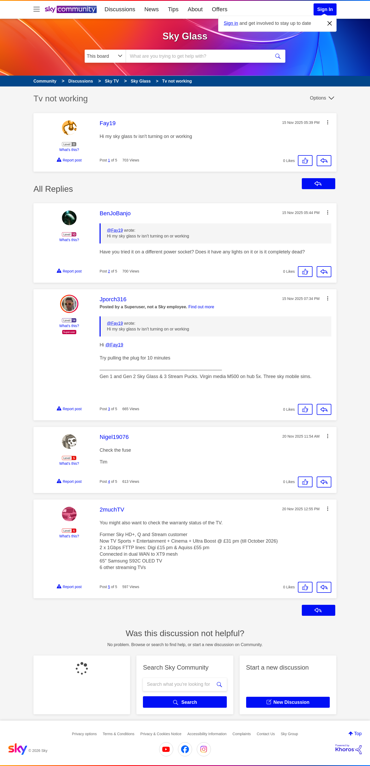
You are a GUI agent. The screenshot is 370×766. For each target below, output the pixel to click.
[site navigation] (36, 9)
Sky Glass (185, 36)
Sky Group (289, 734)
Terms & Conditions (118, 734)
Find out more (201, 307)
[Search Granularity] (105, 56)
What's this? (69, 150)
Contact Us (266, 734)
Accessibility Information (207, 734)
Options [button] (318, 98)
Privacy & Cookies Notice (160, 734)
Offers (220, 9)
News (151, 9)
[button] (327, 122)
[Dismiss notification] (330, 23)
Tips (173, 9)
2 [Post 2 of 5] (109, 271)
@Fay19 (115, 230)
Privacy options (84, 734)
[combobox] (197, 56)
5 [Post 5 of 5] (109, 587)
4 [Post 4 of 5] (109, 481)
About (195, 9)
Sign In (325, 9)
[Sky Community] (71, 9)
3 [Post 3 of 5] (109, 409)
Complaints (242, 734)
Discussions (120, 9)
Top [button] (358, 733)
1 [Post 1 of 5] (109, 160)
